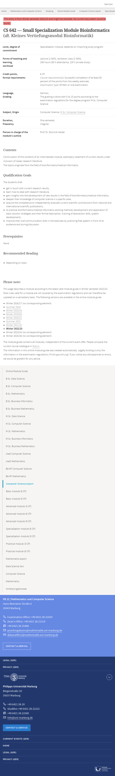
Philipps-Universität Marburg (15, 677)
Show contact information (108, 677)
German (108, 4)
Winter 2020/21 (14, 318)
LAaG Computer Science (18, 454)
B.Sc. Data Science (15, 378)
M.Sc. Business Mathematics (20, 446)
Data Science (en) (15, 566)
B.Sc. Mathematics (15, 394)
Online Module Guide (66, 11)
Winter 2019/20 (14, 314)
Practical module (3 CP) (18, 544)
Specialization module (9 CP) (20, 536)
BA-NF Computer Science (19, 469)
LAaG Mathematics (15, 461)
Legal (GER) (9, 660)
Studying (49, 11)
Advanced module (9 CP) (18, 521)
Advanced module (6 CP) (18, 514)
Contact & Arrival (17, 646)
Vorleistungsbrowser (16, 589)
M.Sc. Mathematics (15, 431)
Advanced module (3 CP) (18, 506)
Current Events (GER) (16, 739)
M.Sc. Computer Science (72, 112)
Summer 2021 (13, 321)
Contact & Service (17, 727)
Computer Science (15, 574)
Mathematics (12, 581)
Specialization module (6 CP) (20, 529)
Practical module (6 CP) (18, 551)
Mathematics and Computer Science (26, 11)
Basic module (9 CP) (16, 499)
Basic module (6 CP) (16, 491)
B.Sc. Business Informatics (19, 401)
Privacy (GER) (11, 667)
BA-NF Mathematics (16, 476)
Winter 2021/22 (14, 325)
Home (4, 11)
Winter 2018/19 (14, 310)
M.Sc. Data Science (15, 416)
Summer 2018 (13, 307)
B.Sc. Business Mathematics (20, 409)
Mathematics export (16, 559)
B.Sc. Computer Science (18, 386)
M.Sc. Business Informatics (19, 439)
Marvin (35, 346)
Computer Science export (90, 11)
